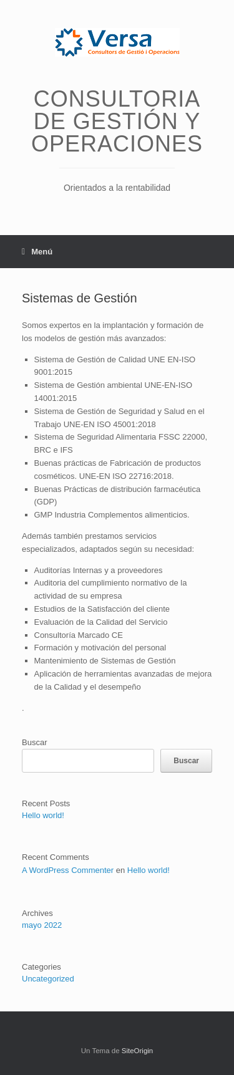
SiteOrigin (138, 1050)
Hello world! (43, 815)
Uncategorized (48, 978)
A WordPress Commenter (68, 870)
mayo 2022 (42, 925)
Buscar (34, 742)
